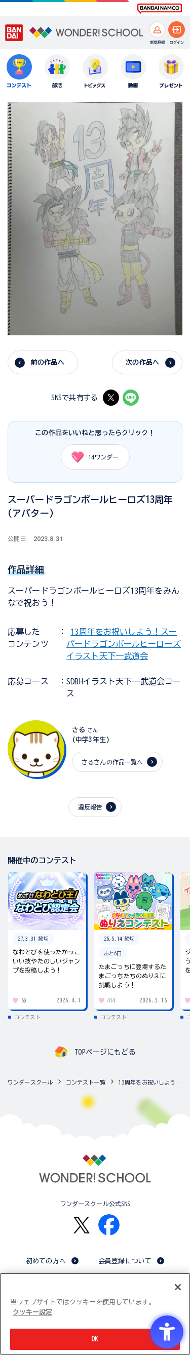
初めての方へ (46, 1261)
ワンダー (91, 457)
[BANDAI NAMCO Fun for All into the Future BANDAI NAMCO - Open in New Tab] (159, 9)
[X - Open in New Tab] (111, 398)
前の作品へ (47, 362)
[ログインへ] (176, 29)
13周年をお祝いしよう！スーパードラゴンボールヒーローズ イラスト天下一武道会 (123, 644)
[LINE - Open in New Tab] (131, 398)
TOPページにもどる (104, 1052)
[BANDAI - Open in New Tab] (14, 33)
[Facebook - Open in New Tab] (109, 1224)
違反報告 (90, 807)
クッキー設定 (32, 1312)
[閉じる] (178, 1287)
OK (94, 1339)
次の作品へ (142, 362)
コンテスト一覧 (85, 1082)
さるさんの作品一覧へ (112, 762)
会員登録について (124, 1261)
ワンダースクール (30, 1082)
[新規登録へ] (157, 29)
